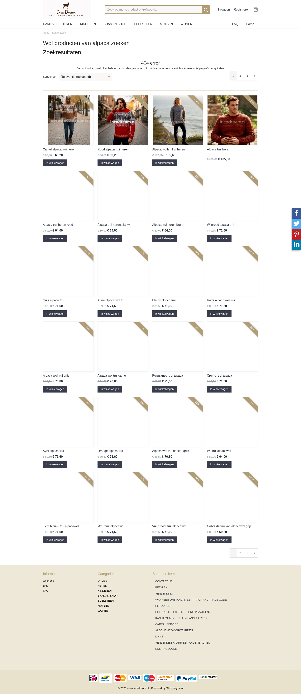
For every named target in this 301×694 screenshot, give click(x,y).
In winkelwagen (55, 162)
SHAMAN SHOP (115, 24)
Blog (45, 585)
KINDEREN (88, 24)
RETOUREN (162, 605)
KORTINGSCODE (166, 648)
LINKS (159, 636)
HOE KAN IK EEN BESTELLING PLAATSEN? (182, 612)
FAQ (235, 24)
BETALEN (161, 587)
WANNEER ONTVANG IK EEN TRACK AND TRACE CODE (191, 599)
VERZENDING (164, 593)
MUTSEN (166, 24)
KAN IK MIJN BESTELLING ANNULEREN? (181, 618)
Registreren (242, 9)
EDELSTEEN (143, 24)
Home (250, 24)
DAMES (48, 24)
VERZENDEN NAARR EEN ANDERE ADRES (182, 642)
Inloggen (224, 9)
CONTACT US (164, 581)
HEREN (67, 24)
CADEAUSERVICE (166, 624)
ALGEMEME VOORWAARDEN (174, 630)
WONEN (186, 24)
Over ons (48, 580)
